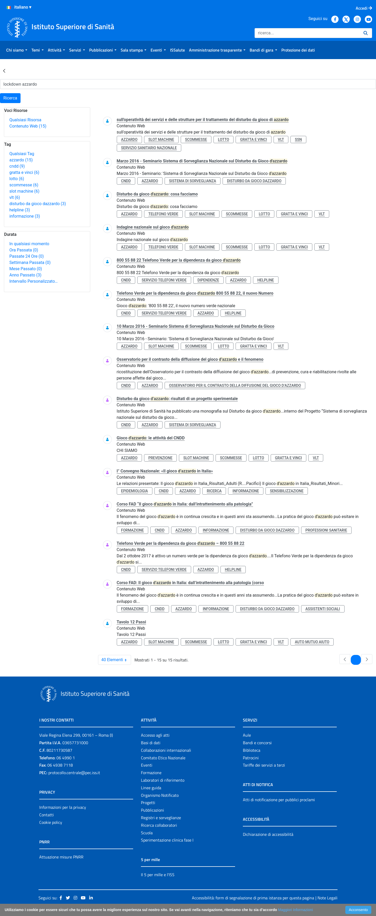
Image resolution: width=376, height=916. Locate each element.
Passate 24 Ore (26, 256)
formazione (132, 530)
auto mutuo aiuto (312, 642)
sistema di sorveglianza (192, 181)
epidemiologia (134, 491)
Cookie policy (50, 822)
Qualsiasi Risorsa (25, 119)
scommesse (23, 184)
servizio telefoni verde (164, 280)
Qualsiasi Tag (21, 153)
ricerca (214, 491)
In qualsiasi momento (29, 243)
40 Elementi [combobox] (116, 660)
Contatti (46, 815)
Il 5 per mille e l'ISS (157, 874)
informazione (24, 216)
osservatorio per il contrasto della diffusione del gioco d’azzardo (235, 385)
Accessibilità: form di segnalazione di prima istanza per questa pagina (253, 898)
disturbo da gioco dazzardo (37, 203)
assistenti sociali (323, 609)
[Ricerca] (307, 33)
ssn (298, 139)
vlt (14, 197)
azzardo (21, 159)
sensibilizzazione (286, 491)
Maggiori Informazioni (295, 910)
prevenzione (160, 458)
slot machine (24, 191)
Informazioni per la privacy (62, 807)
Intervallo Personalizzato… (33, 281)
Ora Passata (23, 250)
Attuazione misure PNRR (61, 857)
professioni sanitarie (326, 530)
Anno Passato (25, 275)
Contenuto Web (27, 126)
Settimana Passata (29, 262)
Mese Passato (25, 268)
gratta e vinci (24, 172)
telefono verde (163, 214)
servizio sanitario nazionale (149, 148)
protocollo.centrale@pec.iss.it (74, 772)
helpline (19, 209)
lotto (16, 178)
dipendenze (208, 280)
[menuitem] (16, 50)
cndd (17, 166)
